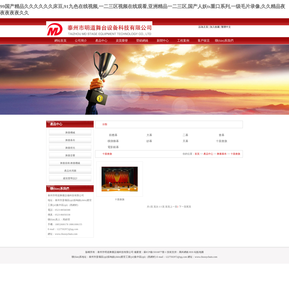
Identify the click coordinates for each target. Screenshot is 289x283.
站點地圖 (199, 252)
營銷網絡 (142, 40)
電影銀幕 (113, 147)
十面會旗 (221, 141)
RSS (191, 252)
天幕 (185, 141)
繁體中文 (226, 27)
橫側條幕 (113, 141)
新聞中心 (163, 40)
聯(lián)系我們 (224, 40)
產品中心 (101, 40)
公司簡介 (81, 40)
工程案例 (183, 40)
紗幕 (149, 141)
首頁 (197, 153)
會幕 (221, 135)
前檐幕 (113, 135)
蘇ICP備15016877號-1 (155, 252)
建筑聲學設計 (70, 178)
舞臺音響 (70, 155)
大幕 (149, 135)
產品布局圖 (70, 170)
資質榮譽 (122, 40)
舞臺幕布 (70, 140)
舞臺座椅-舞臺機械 (70, 163)
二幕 (185, 135)
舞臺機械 (70, 132)
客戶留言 (204, 40)
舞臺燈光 (70, 147)
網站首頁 (60, 40)
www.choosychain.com (66, 234)
